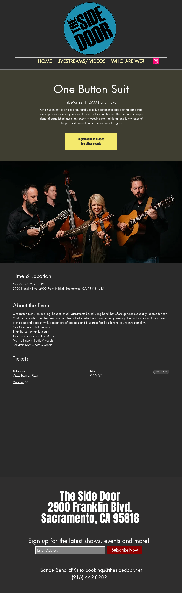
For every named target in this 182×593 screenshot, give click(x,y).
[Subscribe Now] (124, 550)
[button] (127, 61)
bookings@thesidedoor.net (113, 570)
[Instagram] (156, 61)
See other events (91, 143)
